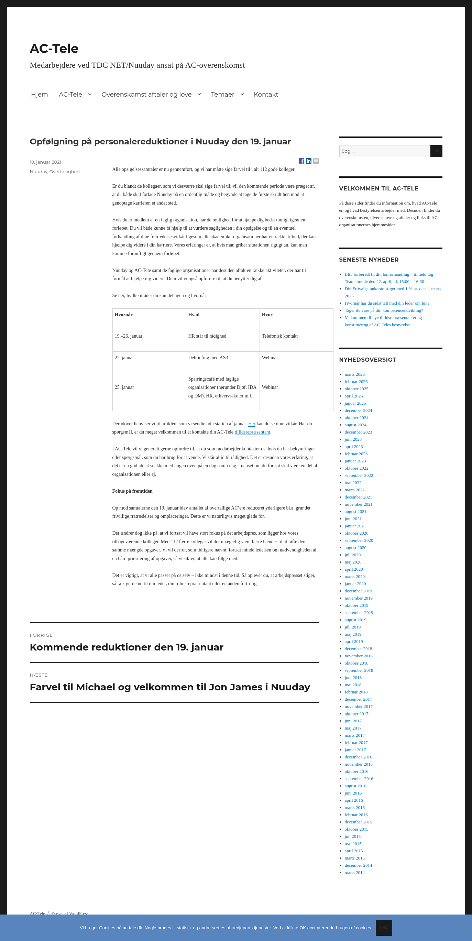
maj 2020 (353, 562)
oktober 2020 (357, 533)
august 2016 (355, 785)
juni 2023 (353, 439)
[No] (463, 927)
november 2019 (359, 598)
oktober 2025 (357, 388)
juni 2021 (353, 518)
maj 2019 (353, 634)
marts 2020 (355, 576)
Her (251, 423)
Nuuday (38, 171)
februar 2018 (356, 691)
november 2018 (359, 655)
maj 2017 (353, 728)
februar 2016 (356, 814)
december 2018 (358, 648)
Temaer (222, 94)
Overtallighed (65, 171)
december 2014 (358, 865)
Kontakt (266, 94)
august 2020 (355, 547)
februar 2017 (356, 742)
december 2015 (358, 821)
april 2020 (354, 569)
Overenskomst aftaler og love (146, 94)
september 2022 (359, 475)
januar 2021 (355, 525)
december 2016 (358, 756)
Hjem (39, 94)
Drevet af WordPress (70, 913)
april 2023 (354, 446)
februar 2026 (356, 381)
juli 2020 (353, 554)
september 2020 (359, 540)
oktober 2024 (357, 417)
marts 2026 (355, 374)
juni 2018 (353, 677)
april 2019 (354, 641)
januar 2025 (355, 403)
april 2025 (354, 395)
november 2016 (359, 764)
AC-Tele (54, 48)
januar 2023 (355, 460)
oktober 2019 (357, 605)
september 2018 (359, 670)
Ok (384, 927)
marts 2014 (355, 872)
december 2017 (358, 699)
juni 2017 (353, 720)
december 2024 (358, 410)
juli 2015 (353, 836)
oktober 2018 (357, 663)
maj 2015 (353, 843)
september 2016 (359, 778)
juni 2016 (353, 793)
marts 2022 (355, 489)
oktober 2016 (357, 771)
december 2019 (358, 590)
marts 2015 (355, 858)
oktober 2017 (357, 713)
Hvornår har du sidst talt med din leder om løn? (387, 303)
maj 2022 (353, 482)
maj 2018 (353, 684)
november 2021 (359, 504)
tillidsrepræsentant (252, 432)
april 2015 (354, 850)
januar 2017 (355, 749)
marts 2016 (355, 807)
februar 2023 (356, 453)
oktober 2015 (357, 829)
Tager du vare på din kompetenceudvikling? (384, 310)
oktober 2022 (357, 468)
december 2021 (358, 497)
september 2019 (359, 612)
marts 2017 (355, 735)
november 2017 (359, 706)
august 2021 (355, 511)
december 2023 (358, 432)
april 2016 (354, 800)
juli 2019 (353, 627)
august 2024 (355, 424)
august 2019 (355, 619)
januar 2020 (355, 583)
